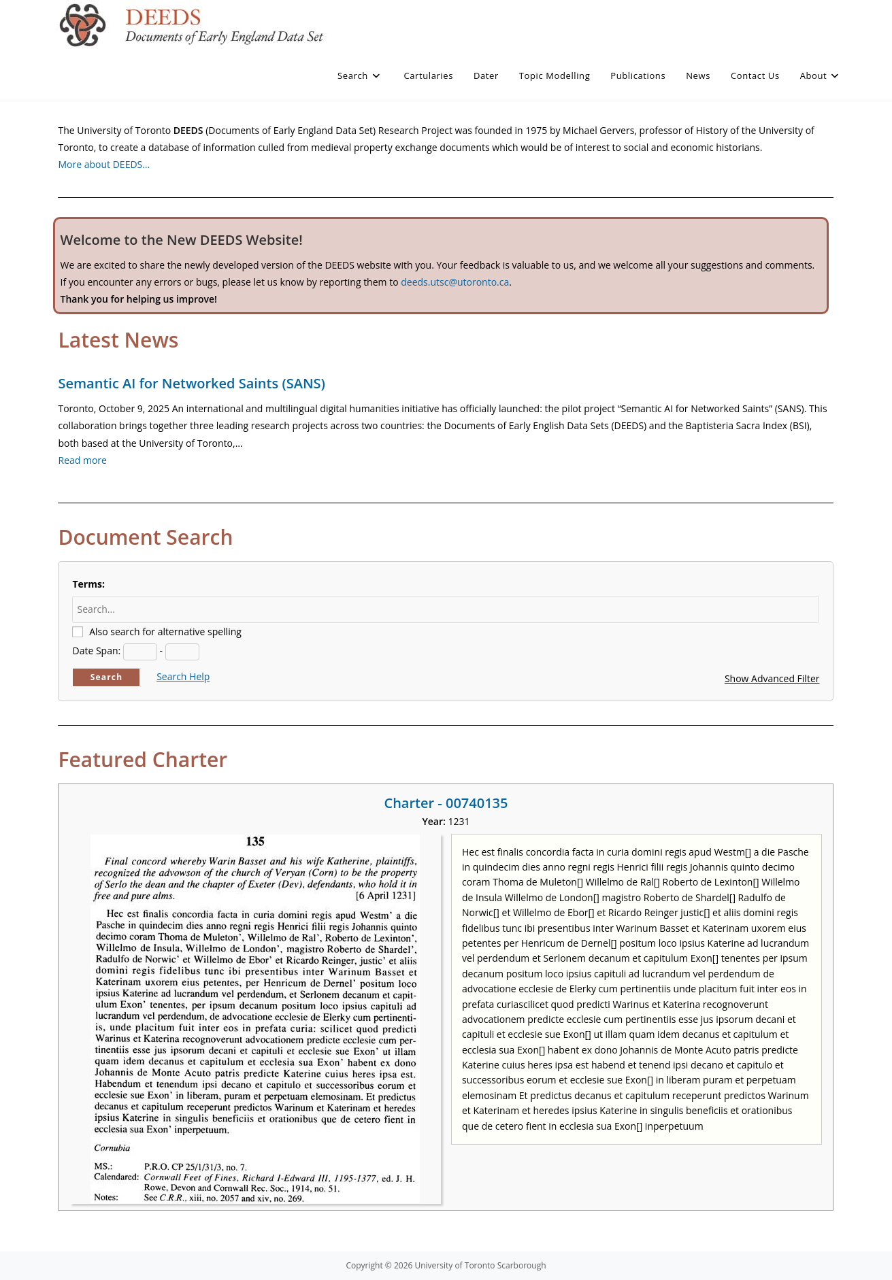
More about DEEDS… (104, 164)
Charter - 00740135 (446, 803)
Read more (82, 460)
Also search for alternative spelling (165, 631)
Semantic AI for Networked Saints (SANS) (191, 383)
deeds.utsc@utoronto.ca (455, 281)
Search (106, 677)
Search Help (183, 676)
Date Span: (96, 650)
